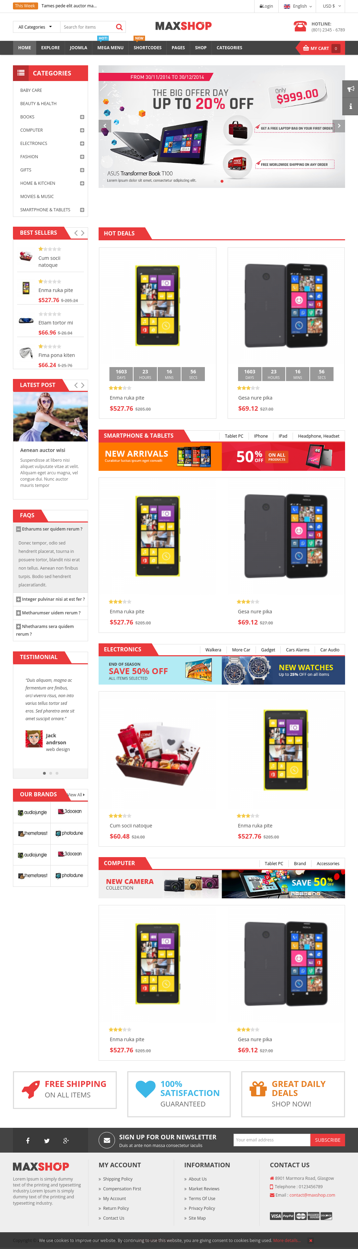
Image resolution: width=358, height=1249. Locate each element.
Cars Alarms (297, 650)
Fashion (52, 157)
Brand (300, 864)
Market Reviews (204, 1189)
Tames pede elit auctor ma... (69, 6)
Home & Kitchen (52, 183)
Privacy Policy (202, 1208)
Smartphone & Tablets (52, 210)
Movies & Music (37, 196)
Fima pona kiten (56, 355)
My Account (114, 1198)
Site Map (197, 1218)
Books (52, 117)
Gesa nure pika (255, 397)
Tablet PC (234, 436)
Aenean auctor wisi (42, 450)
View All (75, 795)
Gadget (268, 650)
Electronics (52, 143)
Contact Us (113, 1218)
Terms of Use (202, 1198)
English (295, 6)
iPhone (261, 436)
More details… (287, 1240)
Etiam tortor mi (55, 322)
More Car (241, 650)
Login (266, 6)
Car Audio (329, 650)
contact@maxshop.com (312, 1195)
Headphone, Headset (318, 436)
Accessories (328, 864)
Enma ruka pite (55, 290)
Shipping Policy (118, 1179)
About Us (198, 1179)
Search (119, 26)
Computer (52, 130)
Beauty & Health (38, 104)
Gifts (52, 170)
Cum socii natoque (49, 261)
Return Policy (116, 1208)
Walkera (213, 650)
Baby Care (31, 90)
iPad (283, 436)
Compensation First (122, 1189)
